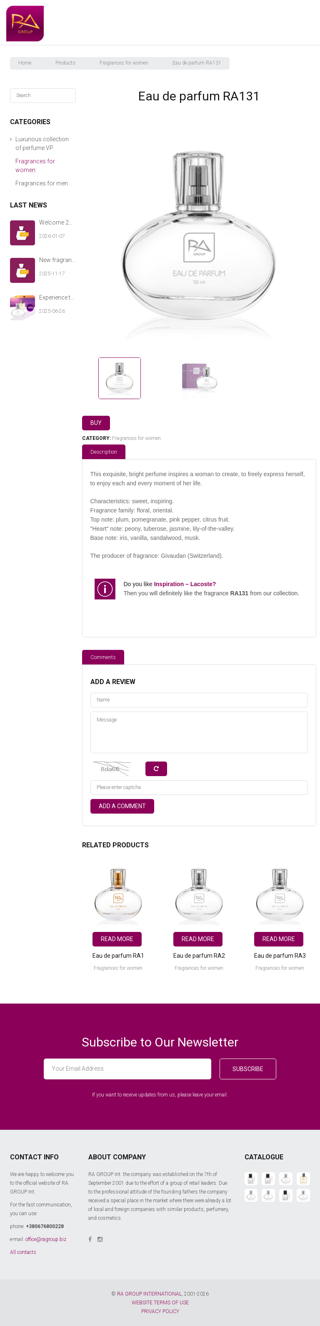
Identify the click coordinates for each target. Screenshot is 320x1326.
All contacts (23, 1252)
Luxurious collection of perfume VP (42, 143)
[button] (11, 139)
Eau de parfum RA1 (118, 955)
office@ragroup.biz (45, 1239)
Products (65, 63)
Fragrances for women (124, 63)
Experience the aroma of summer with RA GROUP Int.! (57, 297)
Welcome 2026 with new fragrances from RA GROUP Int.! (57, 222)
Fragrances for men (41, 183)
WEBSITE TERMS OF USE (160, 1303)
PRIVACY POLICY (160, 1311)
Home (24, 63)
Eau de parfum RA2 (199, 955)
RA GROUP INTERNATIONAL (149, 1294)
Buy (96, 423)
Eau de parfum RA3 (280, 955)
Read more (117, 939)
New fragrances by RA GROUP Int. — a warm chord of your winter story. (57, 260)
